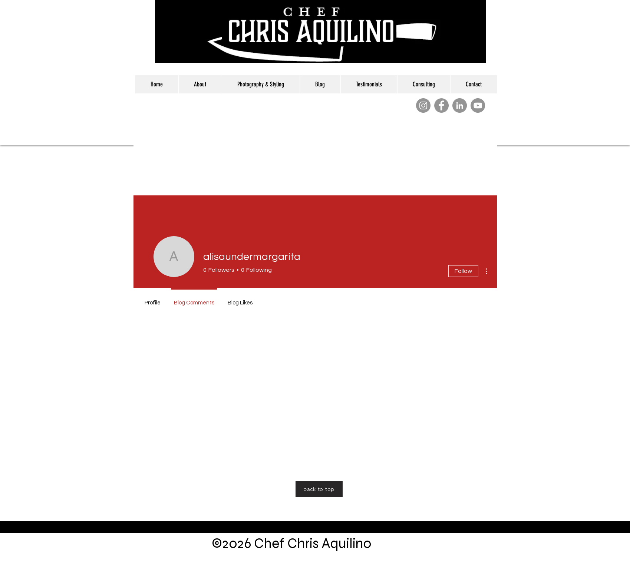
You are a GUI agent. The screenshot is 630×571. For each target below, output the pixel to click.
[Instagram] (423, 105)
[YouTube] (478, 105)
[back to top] (319, 489)
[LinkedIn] (459, 105)
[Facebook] (441, 105)
